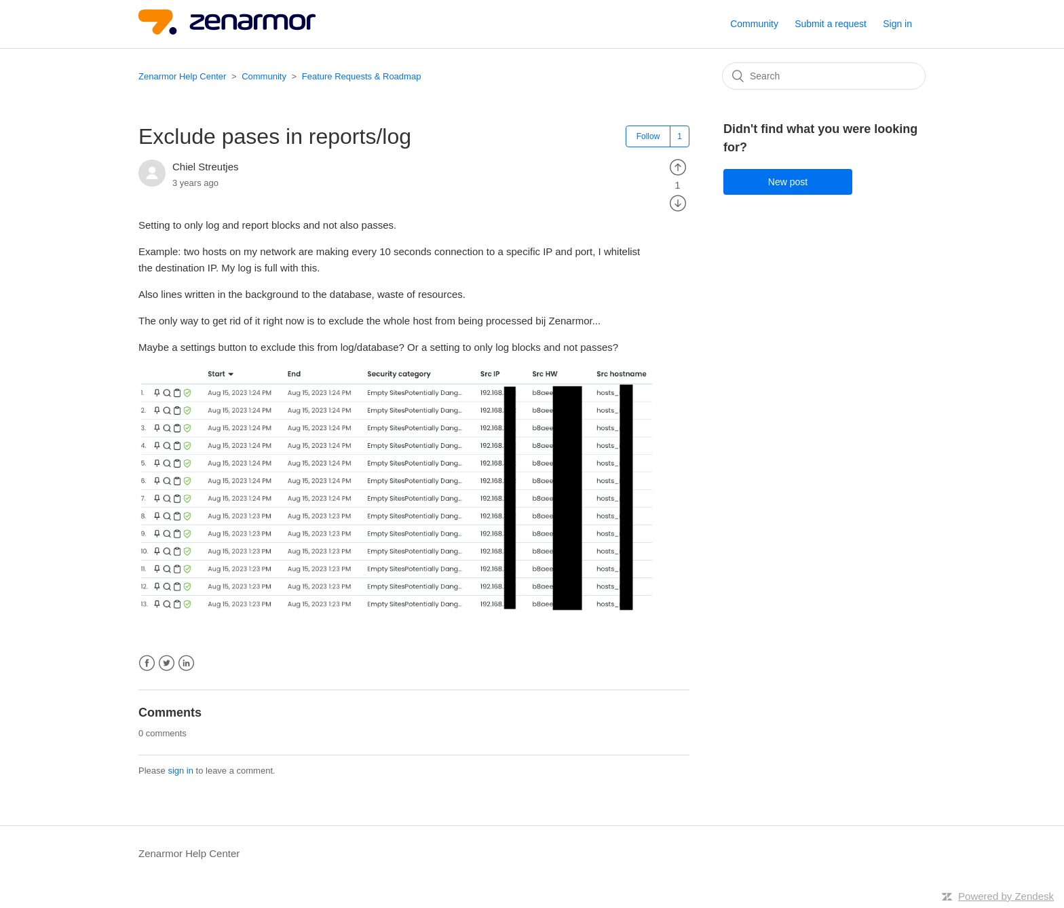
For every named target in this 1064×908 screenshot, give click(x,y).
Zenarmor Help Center (182, 76)
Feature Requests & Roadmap (361, 76)
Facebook (146, 663)
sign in (180, 770)
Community (754, 23)
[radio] (678, 166)
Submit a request (831, 23)
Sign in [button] (897, 23)
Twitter (166, 663)
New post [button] (788, 181)
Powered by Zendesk (1006, 896)
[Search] (824, 76)
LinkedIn (186, 663)
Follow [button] (648, 136)
